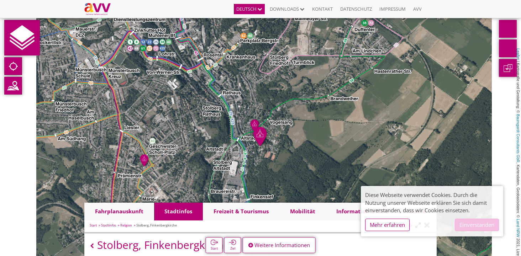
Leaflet (518, 54)
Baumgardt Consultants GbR (518, 138)
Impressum (392, 9)
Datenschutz (356, 9)
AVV (417, 9)
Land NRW (518, 228)
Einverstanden (476, 224)
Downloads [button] (287, 9)
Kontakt (322, 9)
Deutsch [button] (249, 9)
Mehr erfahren (387, 224)
